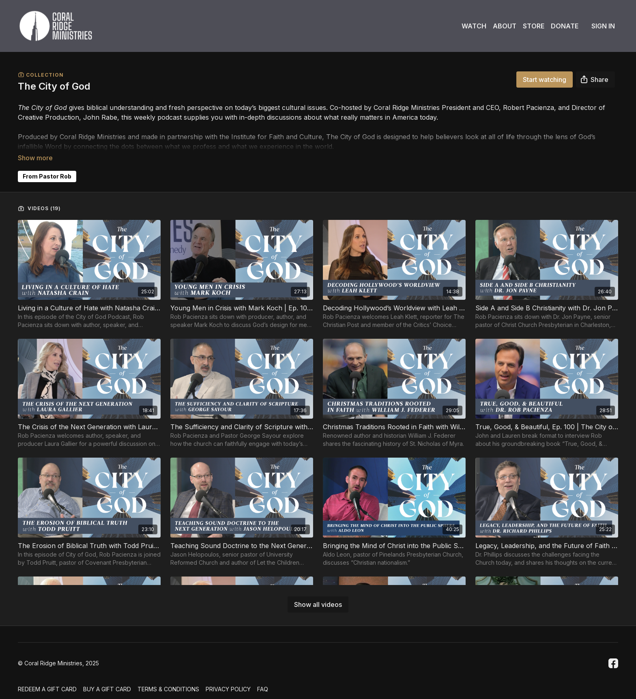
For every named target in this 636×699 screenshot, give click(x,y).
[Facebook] (613, 658)
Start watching (544, 79)
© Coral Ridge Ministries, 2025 (58, 658)
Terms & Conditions (168, 684)
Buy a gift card (107, 684)
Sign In (603, 26)
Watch (474, 26)
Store (533, 26)
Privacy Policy (228, 684)
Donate (564, 26)
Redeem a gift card (47, 684)
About (504, 26)
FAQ (262, 684)
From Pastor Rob (47, 164)
